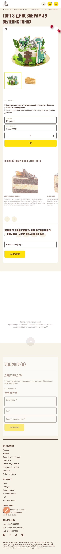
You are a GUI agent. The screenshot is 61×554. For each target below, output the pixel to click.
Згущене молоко (9, 494)
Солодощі (6, 487)
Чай (4, 497)
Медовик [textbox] (10, 121)
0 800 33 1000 (12, 531)
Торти (5, 483)
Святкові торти (35, 9)
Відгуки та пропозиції (11, 457)
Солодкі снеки (8, 490)
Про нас (6, 450)
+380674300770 (12, 524)
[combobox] (30, 120)
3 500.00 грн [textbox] (11, 129)
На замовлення (9, 500)
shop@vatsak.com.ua (16, 528)
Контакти (6, 471)
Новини (6, 453)
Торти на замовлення (19, 9)
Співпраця (7, 460)
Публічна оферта (9, 474)
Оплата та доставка (11, 464)
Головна (5, 9)
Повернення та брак (11, 467)
